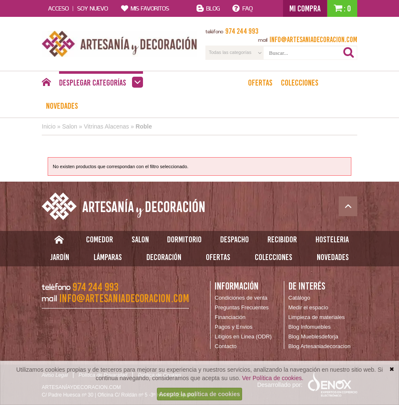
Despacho (234, 239)
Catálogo (299, 297)
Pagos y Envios (234, 327)
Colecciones (299, 83)
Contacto (226, 346)
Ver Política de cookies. (273, 378)
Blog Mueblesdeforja (313, 336)
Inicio (49, 126)
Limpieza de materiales (316, 317)
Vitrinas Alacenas (106, 126)
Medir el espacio (308, 307)
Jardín (59, 257)
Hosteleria (332, 239)
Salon (69, 126)
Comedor (99, 239)
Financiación (230, 317)
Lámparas (108, 257)
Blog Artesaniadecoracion (319, 346)
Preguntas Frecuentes (242, 307)
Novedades (62, 106)
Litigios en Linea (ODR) (243, 336)
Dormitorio (184, 239)
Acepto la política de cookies (199, 394)
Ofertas (260, 83)
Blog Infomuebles (309, 327)
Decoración (163, 257)
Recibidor (282, 239)
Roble (143, 126)
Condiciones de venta (241, 297)
